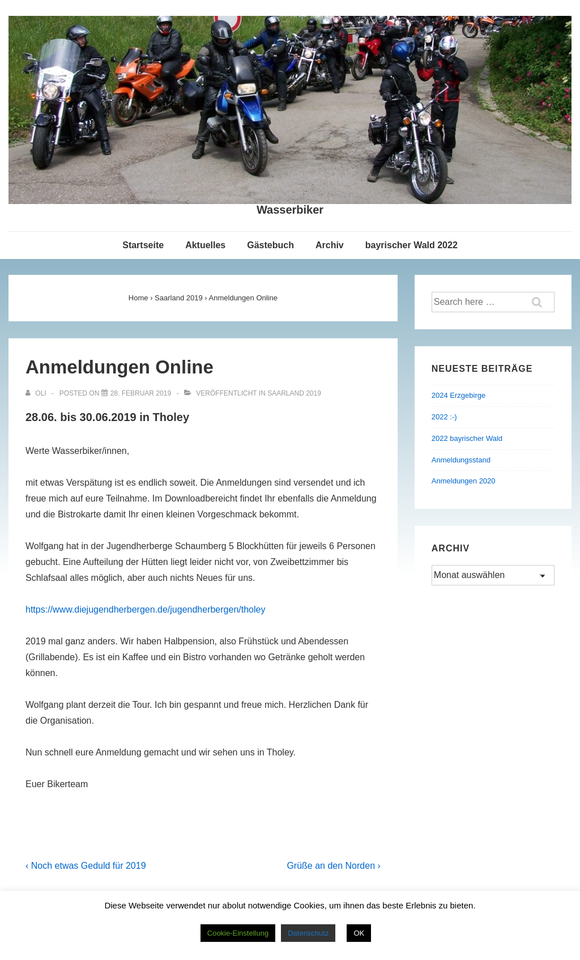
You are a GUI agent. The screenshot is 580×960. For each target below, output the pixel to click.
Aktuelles (205, 245)
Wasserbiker (290, 209)
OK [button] (358, 933)
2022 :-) (444, 417)
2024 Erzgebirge (458, 395)
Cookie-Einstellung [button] (237, 933)
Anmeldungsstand (461, 460)
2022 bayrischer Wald (467, 438)
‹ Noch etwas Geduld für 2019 (85, 865)
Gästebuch (270, 245)
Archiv (329, 245)
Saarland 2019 (294, 393)
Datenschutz (308, 933)
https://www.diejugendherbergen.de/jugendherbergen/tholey (145, 609)
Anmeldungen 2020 (464, 481)
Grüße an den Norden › (333, 865)
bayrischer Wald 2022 (411, 245)
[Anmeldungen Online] (140, 393)
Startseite (143, 245)
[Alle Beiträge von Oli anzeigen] (36, 393)
